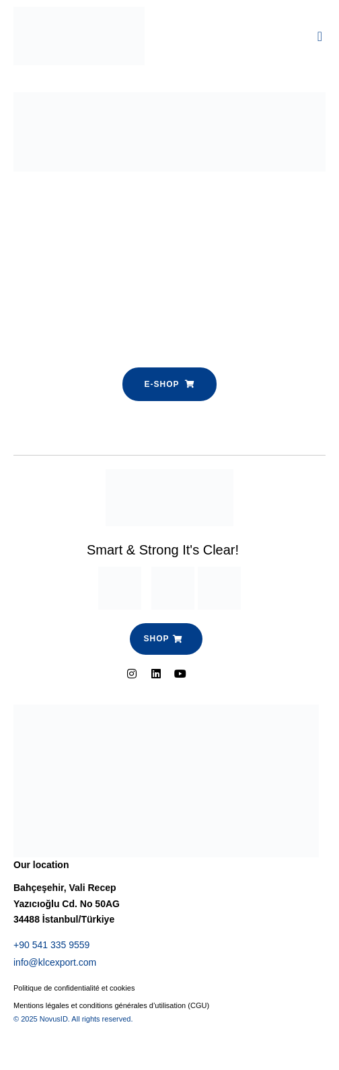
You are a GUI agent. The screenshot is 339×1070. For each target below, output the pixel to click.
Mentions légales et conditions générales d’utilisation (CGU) (111, 1005)
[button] (320, 36)
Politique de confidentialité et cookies (74, 988)
